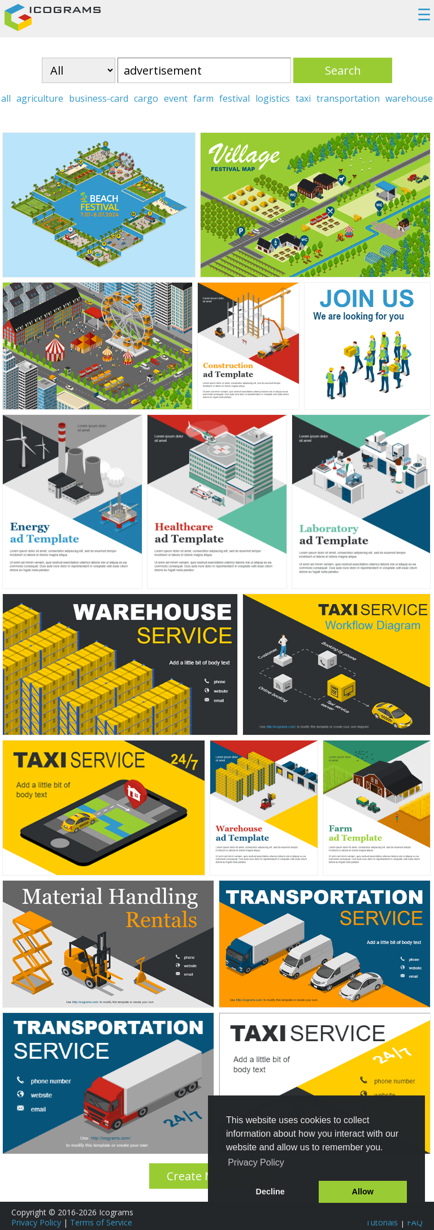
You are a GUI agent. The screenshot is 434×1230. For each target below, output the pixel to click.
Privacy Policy (36, 1222)
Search (343, 70)
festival (234, 98)
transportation (348, 98)
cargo (146, 98)
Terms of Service (101, 1222)
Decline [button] (270, 1191)
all (6, 98)
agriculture (39, 98)
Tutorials (382, 1222)
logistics (272, 98)
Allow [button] (363, 1191)
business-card (98, 98)
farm (203, 98)
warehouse (409, 98)
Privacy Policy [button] (256, 1162)
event (176, 98)
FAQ (415, 1222)
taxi (303, 98)
